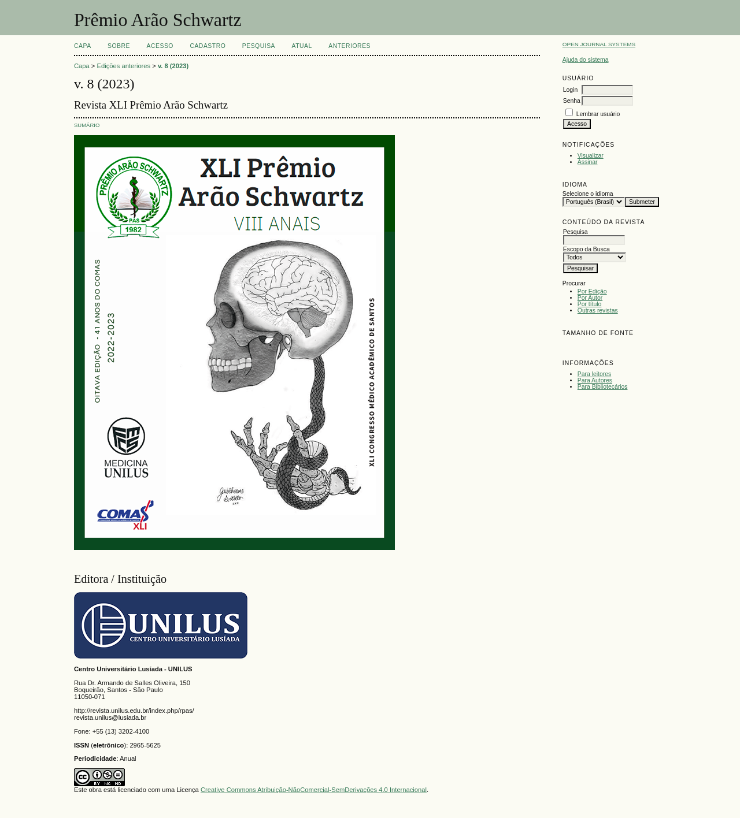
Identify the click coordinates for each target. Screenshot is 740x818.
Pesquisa (258, 46)
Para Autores (595, 380)
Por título (590, 304)
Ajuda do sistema (586, 60)
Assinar (588, 162)
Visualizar (591, 156)
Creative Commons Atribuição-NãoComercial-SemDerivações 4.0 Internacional (314, 789)
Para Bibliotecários (603, 387)
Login (570, 90)
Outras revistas (598, 310)
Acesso (160, 46)
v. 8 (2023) (173, 65)
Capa (82, 46)
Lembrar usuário (598, 114)
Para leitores (594, 374)
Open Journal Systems (599, 44)
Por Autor (590, 298)
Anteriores (349, 46)
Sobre (119, 46)
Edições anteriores (124, 65)
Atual (302, 46)
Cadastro (207, 46)
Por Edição (592, 291)
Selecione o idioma (588, 194)
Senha (571, 101)
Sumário (86, 125)
